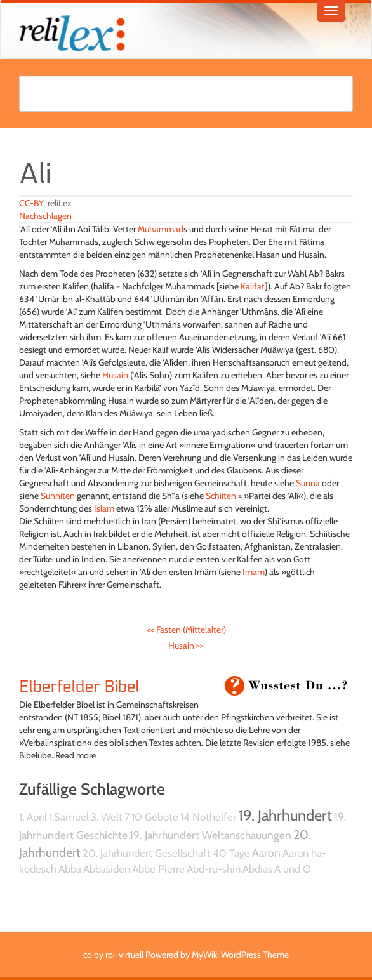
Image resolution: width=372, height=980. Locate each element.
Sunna (308, 483)
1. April (33, 817)
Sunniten (58, 495)
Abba (69, 869)
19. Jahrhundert (285, 815)
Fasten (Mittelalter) (186, 629)
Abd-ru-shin (214, 869)
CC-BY (31, 203)
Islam (104, 508)
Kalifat (253, 286)
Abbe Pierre (158, 869)
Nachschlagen (45, 216)
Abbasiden (106, 869)
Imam (253, 572)
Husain (115, 375)
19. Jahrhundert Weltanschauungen (210, 835)
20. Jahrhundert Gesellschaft (147, 853)
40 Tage (231, 853)
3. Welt (107, 817)
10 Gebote (154, 817)
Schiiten (221, 495)
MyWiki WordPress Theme (240, 954)
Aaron (266, 852)
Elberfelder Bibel (79, 686)
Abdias (257, 869)
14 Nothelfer (208, 817)
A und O (292, 869)
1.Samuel (69, 817)
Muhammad (160, 229)
